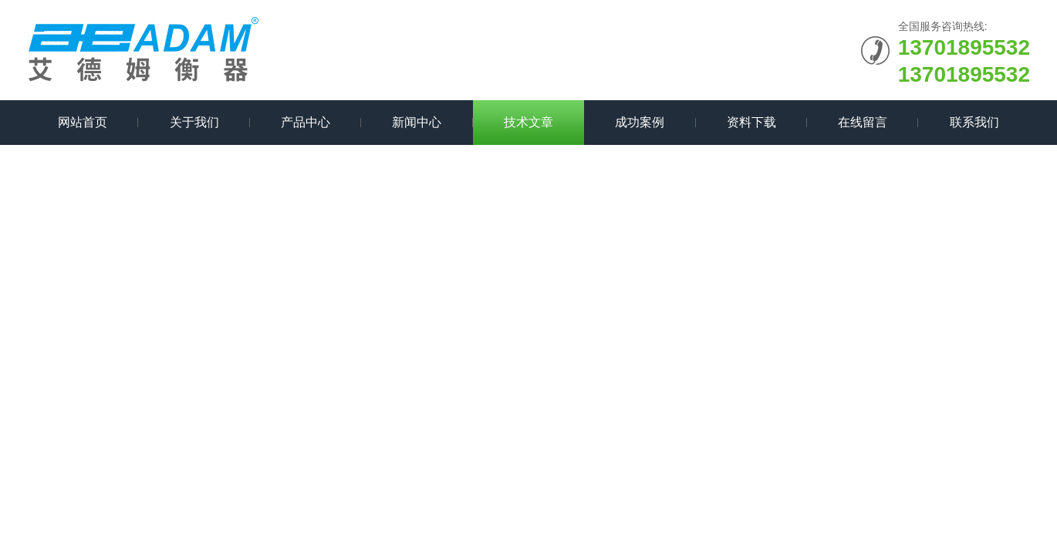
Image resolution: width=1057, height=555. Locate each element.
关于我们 (194, 122)
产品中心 (305, 122)
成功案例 (639, 122)
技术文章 (528, 122)
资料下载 (751, 122)
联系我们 (974, 122)
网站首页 (82, 122)
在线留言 (862, 122)
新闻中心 (416, 122)
